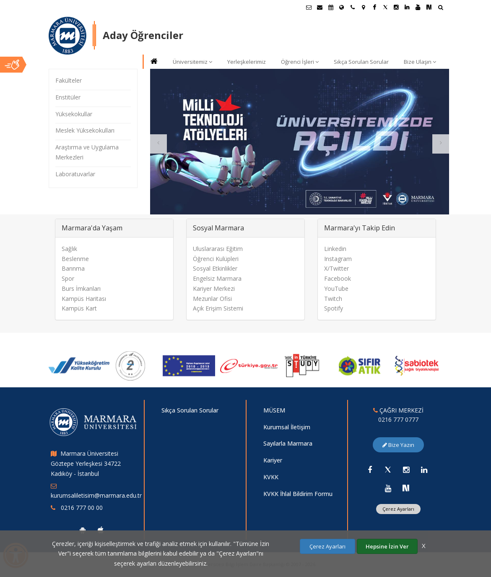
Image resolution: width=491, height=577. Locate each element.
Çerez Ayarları (327, 546)
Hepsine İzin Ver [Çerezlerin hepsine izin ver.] (387, 546)
